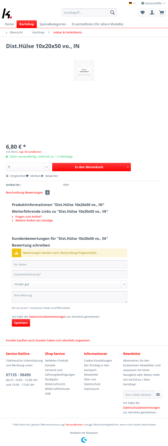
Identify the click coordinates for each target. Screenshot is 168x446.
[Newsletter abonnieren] (158, 395)
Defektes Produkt (56, 360)
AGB (48, 393)
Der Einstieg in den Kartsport (96, 367)
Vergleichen (16, 176)
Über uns (90, 379)
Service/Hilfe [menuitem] (151, 3)
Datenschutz (92, 384)
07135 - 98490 (18, 374)
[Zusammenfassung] (69, 274)
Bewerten (49, 176)
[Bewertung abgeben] (69, 284)
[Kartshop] (27, 24)
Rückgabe (51, 379)
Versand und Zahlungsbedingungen (60, 372)
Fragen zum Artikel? (27, 216)
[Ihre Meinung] (69, 297)
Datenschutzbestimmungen (47, 316)
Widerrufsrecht (55, 384)
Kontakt (50, 365)
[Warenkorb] (162, 12)
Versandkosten (74, 424)
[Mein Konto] (152, 12)
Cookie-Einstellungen (98, 360)
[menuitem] (89, 14)
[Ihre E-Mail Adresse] (138, 395)
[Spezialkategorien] (53, 24)
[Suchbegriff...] (89, 12)
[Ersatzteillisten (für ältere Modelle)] (97, 24)
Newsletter (91, 374)
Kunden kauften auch (20, 340)
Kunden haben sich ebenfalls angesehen (63, 340)
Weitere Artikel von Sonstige (32, 220)
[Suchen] (112, 12)
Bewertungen (37, 192)
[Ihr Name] (69, 264)
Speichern (21, 323)
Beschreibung (15, 192)
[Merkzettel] (142, 12)
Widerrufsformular (57, 389)
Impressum (91, 389)
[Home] (9, 24)
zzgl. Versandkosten (30, 151)
